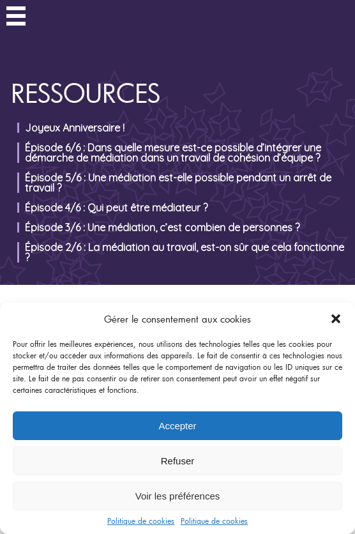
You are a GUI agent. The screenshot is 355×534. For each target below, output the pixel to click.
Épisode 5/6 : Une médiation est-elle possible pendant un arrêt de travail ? (178, 182)
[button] (335, 318)
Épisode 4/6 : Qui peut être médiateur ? (116, 207)
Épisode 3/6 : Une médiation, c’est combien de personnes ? (162, 227)
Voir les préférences (177, 496)
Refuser (178, 460)
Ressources (86, 93)
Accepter (177, 425)
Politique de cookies (140, 520)
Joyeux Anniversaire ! (75, 127)
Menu (16, 17)
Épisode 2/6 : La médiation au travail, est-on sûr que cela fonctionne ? (184, 252)
